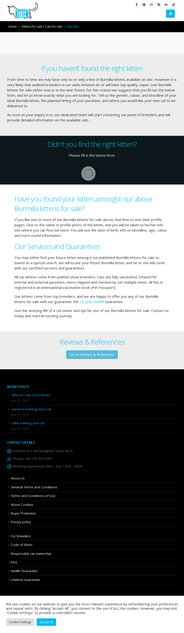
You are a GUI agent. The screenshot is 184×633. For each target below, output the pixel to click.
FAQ (14, 562)
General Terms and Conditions (34, 487)
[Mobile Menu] (170, 14)
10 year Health (92, 301)
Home (12, 26)
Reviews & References (92, 342)
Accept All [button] (46, 622)
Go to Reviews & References (92, 354)
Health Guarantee (24, 571)
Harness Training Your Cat (31, 409)
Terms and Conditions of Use (33, 496)
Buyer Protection (23, 513)
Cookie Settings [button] (20, 622)
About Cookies (22, 504)
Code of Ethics (22, 545)
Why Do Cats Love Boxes (31, 395)
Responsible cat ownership (31, 553)
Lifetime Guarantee (25, 580)
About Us (18, 478)
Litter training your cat (28, 423)
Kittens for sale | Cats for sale (42, 26)
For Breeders (21, 536)
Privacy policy (21, 522)
